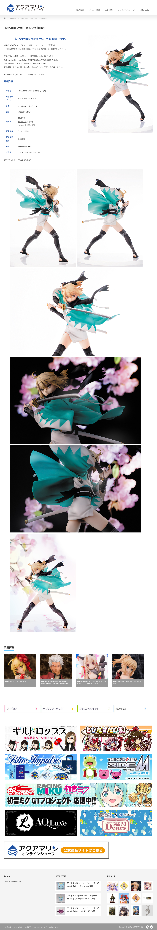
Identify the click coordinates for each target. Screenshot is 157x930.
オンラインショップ (126, 10)
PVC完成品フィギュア (27, 98)
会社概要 (109, 10)
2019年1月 (22, 125)
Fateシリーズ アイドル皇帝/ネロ (16, 681)
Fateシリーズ (39, 91)
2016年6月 (22, 118)
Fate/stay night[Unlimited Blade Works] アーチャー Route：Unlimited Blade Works (56, 683)
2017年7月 (22, 122)
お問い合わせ (145, 10)
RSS (147, 927)
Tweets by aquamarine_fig (12, 881)
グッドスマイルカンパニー (29, 152)
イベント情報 (94, 10)
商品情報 (80, 10)
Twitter (151, 927)
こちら (28, 74)
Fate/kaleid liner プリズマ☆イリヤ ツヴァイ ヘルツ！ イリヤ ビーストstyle (91, 683)
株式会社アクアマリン (136, 927)
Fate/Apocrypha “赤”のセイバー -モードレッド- (127, 683)
